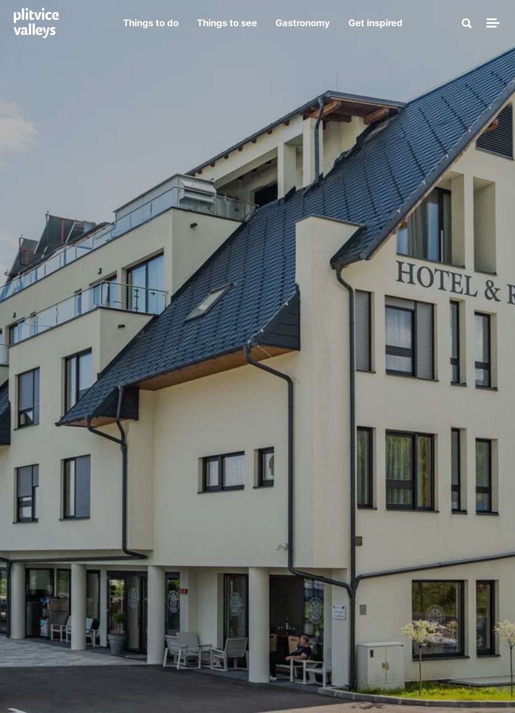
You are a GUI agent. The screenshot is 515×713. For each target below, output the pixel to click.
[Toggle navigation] (491, 23)
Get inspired (375, 22)
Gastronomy (302, 22)
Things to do (151, 22)
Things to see (227, 22)
